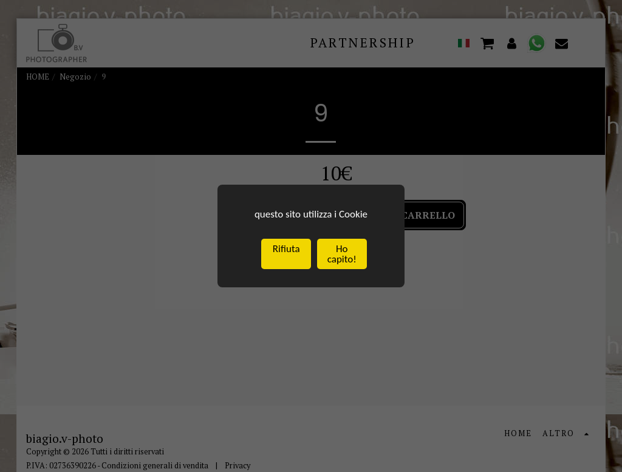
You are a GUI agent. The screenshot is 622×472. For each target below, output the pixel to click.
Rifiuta (286, 250)
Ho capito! (342, 255)
